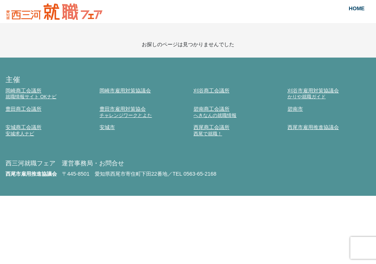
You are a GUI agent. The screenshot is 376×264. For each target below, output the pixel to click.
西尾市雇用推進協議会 (313, 127)
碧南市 (295, 109)
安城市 (107, 127)
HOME (357, 8)
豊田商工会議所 (23, 109)
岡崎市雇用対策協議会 (125, 91)
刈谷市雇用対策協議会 (329, 93)
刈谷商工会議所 (211, 91)
